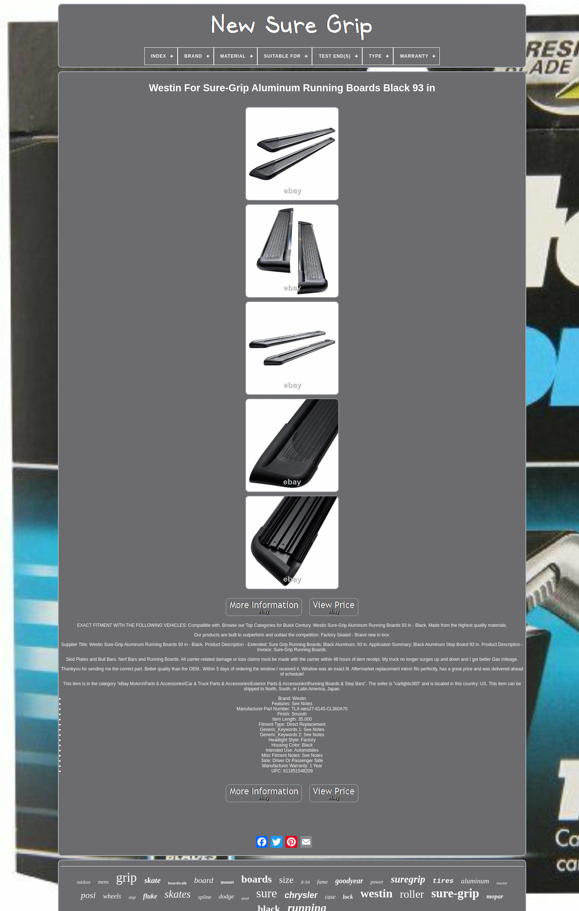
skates (177, 894)
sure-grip (455, 893)
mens (103, 882)
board (203, 880)
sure (266, 893)
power (376, 882)
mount (227, 882)
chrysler (301, 895)
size (286, 880)
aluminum (475, 881)
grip (126, 877)
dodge (226, 896)
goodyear (349, 881)
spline (204, 897)
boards (256, 879)
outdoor (83, 882)
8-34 (305, 882)
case (330, 897)
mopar (495, 896)
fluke (150, 896)
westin (376, 893)
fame (322, 882)
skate (152, 880)
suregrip (408, 879)
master (502, 883)
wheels (112, 896)
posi (88, 895)
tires (443, 881)
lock (348, 897)
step (132, 897)
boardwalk (177, 883)
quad (245, 898)
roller (412, 894)
